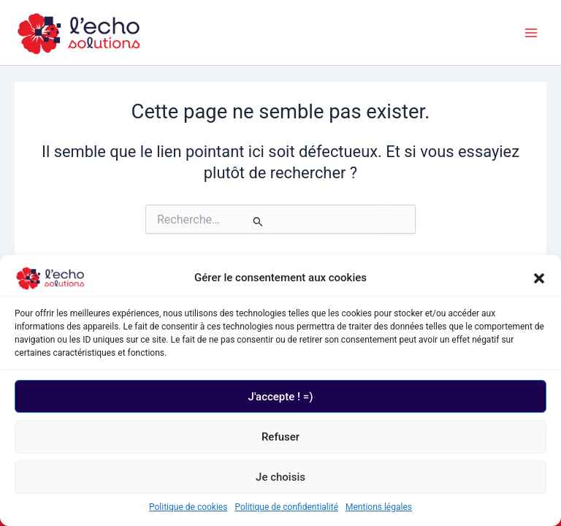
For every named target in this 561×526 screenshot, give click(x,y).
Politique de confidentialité (286, 507)
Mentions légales (379, 507)
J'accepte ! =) (280, 396)
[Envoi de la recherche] (258, 221)
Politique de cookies (188, 507)
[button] (539, 278)
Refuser (280, 436)
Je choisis (280, 477)
